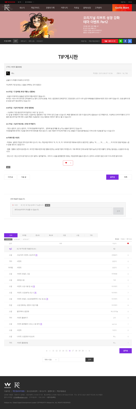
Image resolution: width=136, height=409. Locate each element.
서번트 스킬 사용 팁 (26, 286)
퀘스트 (51, 235)
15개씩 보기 (8, 239)
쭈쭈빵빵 (114, 274)
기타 (91, 235)
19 (79, 351)
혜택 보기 (23, 41)
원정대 (114, 261)
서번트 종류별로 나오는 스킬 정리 (29, 324)
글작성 (112, 177)
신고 (8, 167)
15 (66, 351)
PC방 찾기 (40, 41)
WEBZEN (7, 385)
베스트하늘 (114, 311)
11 (53, 351)
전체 (10, 235)
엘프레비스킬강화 (23, 311)
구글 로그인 (130, 41)
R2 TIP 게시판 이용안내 (26, 249)
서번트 (19, 330)
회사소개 (43, 391)
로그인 (130, 2)
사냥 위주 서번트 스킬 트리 (27, 255)
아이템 (24, 235)
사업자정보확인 (51, 397)
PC (20, 2)
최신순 (117, 239)
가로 (114, 280)
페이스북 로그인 (125, 41)
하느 (12, 73)
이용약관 (7, 391)
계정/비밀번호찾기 (94, 41)
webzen (10, 2)
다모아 (114, 330)
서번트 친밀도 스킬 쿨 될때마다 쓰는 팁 (32, 299)
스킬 (77, 235)
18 (76, 351)
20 (83, 351)
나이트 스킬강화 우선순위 (25, 336)
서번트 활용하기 (22, 318)
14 (63, 351)
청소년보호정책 (32, 391)
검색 (89, 360)
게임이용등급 (61, 391)
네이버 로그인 (121, 41)
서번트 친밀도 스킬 (23, 274)
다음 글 (23, 177)
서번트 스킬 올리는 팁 (26, 293)
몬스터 (38, 235)
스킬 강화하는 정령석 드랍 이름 (27, 305)
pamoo (114, 324)
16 (69, 351)
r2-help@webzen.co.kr (20, 397)
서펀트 (19, 261)
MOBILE (29, 2)
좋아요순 (129, 239)
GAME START (122, 7)
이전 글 (10, 177)
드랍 (64, 235)
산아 (114, 318)
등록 (118, 211)
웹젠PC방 (51, 391)
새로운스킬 (21, 280)
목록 (125, 177)
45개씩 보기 (26, 239)
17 (73, 351)
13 (60, 351)
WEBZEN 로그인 (110, 41)
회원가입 (123, 2)
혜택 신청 (31, 41)
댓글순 (123, 239)
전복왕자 (114, 255)
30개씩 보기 (17, 239)
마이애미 (114, 286)
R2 (7, 7)
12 (56, 351)
